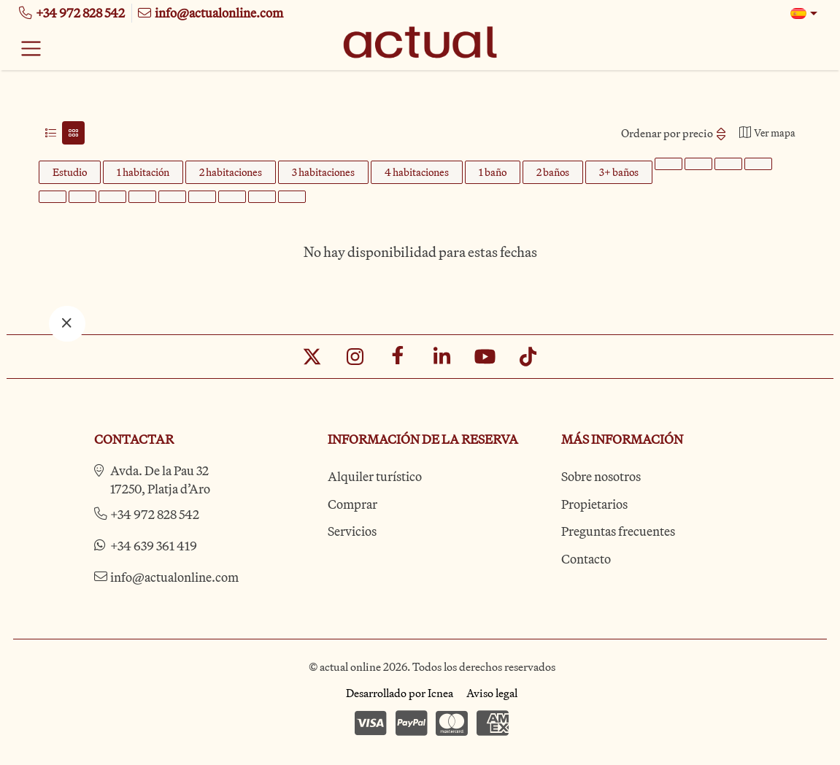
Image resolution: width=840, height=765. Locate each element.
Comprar (352, 504)
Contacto (586, 559)
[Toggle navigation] (31, 48)
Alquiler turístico (375, 476)
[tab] (51, 133)
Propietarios (594, 504)
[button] (805, 13)
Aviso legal (491, 692)
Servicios (352, 531)
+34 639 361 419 (153, 546)
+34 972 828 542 (154, 514)
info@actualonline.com (174, 577)
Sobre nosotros (601, 476)
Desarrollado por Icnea (399, 692)
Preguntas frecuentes (618, 531)
